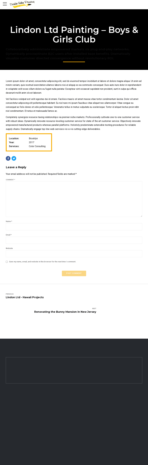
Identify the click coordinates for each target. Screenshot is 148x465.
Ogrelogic (114, 459)
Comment (10, 180)
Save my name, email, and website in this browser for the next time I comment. (42, 264)
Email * (9, 237)
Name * (9, 223)
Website (9, 250)
